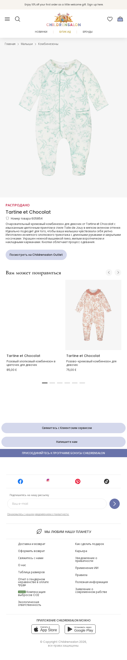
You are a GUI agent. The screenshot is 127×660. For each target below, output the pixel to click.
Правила (81, 575)
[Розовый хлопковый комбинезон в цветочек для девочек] (34, 315)
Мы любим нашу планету (63, 531)
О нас (22, 565)
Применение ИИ (86, 568)
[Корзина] (120, 19)
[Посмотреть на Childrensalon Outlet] (36, 255)
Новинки (41, 32)
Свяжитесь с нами (30, 558)
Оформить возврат (31, 551)
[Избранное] (110, 19)
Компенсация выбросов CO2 (31, 593)
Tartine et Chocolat (28, 212)
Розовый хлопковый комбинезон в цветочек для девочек (31, 363)
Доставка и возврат (31, 544)
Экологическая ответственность (29, 603)
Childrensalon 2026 (72, 642)
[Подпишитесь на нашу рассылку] (114, 504)
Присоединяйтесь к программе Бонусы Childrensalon (63, 453)
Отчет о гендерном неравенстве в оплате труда (33, 582)
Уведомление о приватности (86, 559)
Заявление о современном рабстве (91, 590)
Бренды (88, 32)
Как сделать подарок (89, 544)
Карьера (81, 551)
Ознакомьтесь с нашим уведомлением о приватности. (38, 514)
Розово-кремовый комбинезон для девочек (91, 363)
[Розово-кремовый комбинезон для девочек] (93, 315)
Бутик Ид (65, 32)
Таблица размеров (31, 572)
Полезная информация (91, 582)
